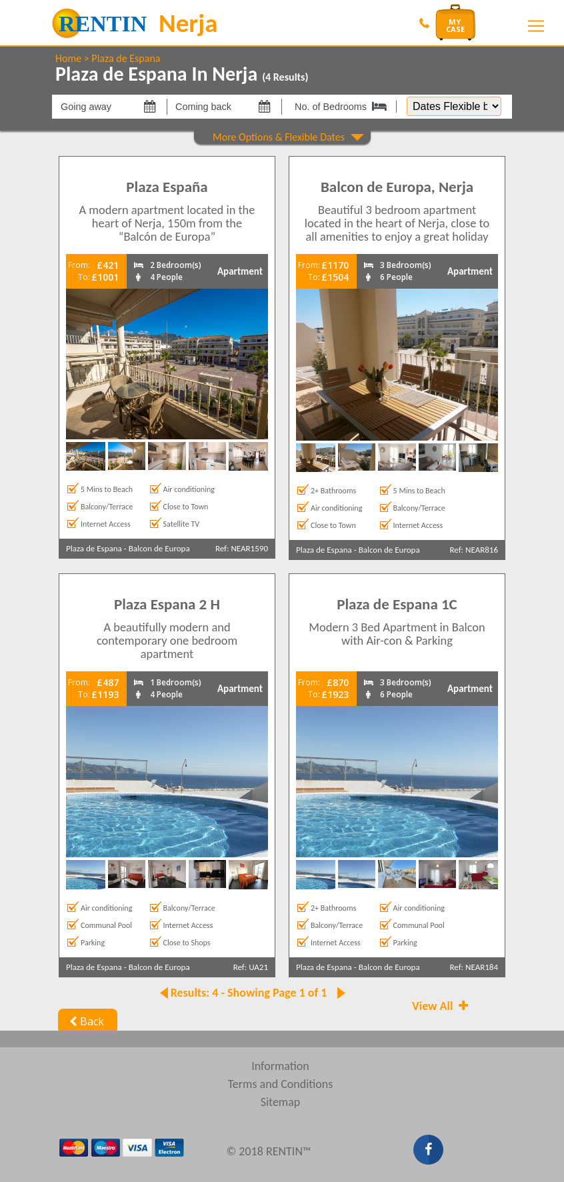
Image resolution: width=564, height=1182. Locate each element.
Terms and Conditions (280, 1084)
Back (85, 1021)
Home (68, 58)
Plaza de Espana (125, 58)
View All (441, 1006)
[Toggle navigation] (536, 26)
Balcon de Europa (159, 548)
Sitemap (281, 1102)
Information (280, 1066)
